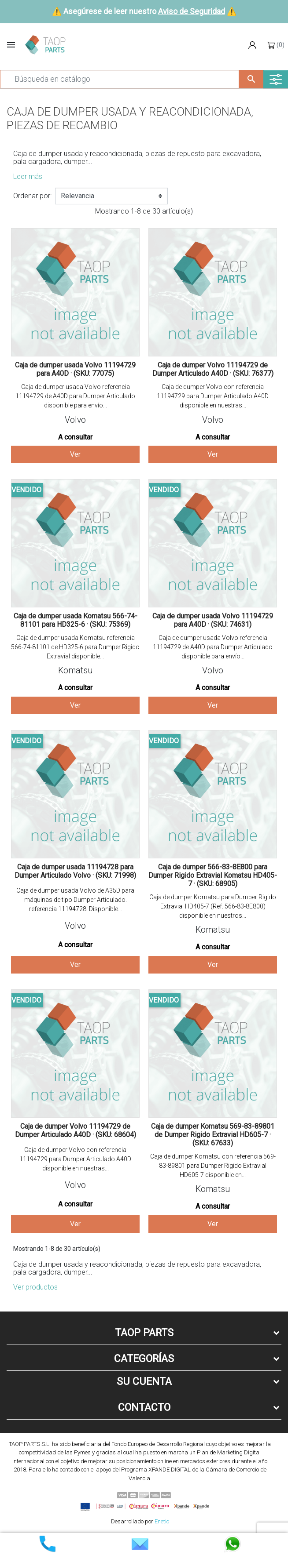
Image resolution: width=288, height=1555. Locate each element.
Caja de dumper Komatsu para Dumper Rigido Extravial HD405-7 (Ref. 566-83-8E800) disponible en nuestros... (212, 906)
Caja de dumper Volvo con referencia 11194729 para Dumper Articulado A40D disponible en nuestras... (213, 396)
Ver (75, 454)
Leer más (27, 176)
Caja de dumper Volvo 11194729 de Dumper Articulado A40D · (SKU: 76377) (212, 369)
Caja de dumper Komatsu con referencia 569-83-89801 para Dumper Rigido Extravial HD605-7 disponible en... (213, 1165)
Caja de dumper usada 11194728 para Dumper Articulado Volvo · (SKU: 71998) (75, 871)
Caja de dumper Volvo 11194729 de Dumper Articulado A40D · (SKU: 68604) (75, 1130)
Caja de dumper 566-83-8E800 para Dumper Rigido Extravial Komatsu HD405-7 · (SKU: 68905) (212, 875)
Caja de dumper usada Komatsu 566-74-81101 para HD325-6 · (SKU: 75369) (75, 620)
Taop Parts (144, 1333)
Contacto (144, 1407)
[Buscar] (119, 79)
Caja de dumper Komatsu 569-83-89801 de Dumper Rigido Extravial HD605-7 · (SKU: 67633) (212, 1134)
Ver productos (35, 1287)
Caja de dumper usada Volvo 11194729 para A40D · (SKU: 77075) (75, 369)
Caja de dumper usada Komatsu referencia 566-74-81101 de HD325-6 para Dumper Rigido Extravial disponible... (75, 647)
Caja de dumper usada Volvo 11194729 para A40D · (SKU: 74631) (212, 620)
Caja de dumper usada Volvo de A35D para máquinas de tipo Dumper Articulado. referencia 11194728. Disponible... (75, 899)
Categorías (144, 1359)
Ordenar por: (32, 196)
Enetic (162, 1521)
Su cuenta (144, 1382)
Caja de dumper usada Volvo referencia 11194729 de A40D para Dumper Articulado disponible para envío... (75, 396)
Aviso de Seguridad (191, 11)
